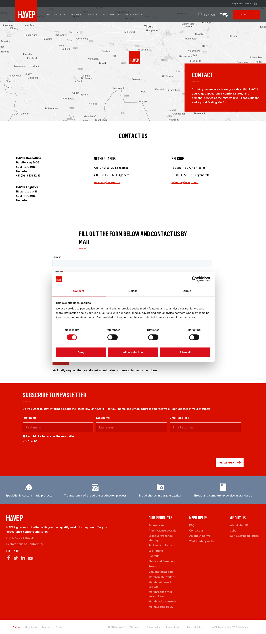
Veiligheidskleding (160, 571)
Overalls (153, 556)
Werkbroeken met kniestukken (160, 594)
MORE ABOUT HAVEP (20, 537)
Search (209, 15)
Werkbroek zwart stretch (159, 584)
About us (132, 15)
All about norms (199, 536)
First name (30, 417)
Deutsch (60, 627)
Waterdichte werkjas (161, 577)
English (16, 627)
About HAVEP (239, 525)
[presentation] (50, 450)
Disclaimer (135, 627)
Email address (179, 417)
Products (54, 15)
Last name (103, 417)
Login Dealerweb (241, 3)
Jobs (233, 530)
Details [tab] (133, 291)
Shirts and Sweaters (161, 561)
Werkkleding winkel (202, 541)
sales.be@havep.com (184, 182)
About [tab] (187, 291)
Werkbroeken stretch (162, 601)
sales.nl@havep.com (107, 182)
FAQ (191, 525)
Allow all (185, 352)
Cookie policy (153, 627)
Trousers (154, 566)
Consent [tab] (78, 291)
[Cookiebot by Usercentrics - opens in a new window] (194, 279)
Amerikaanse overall (162, 530)
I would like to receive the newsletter (50, 436)
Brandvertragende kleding (160, 538)
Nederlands (31, 627)
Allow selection (133, 352)
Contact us (196, 530)
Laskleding (155, 550)
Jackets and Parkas (161, 545)
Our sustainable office (244, 536)
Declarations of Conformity (24, 544)
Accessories (156, 525)
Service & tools (82, 15)
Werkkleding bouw (160, 606)
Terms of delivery (196, 627)
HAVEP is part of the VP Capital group (230, 627)
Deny (81, 352)
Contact (243, 14)
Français (46, 627)
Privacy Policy (173, 627)
